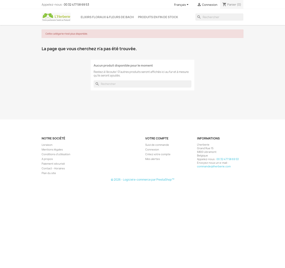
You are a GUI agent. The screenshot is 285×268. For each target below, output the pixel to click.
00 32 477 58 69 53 (76, 5)
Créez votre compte (157, 154)
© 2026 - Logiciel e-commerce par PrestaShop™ (142, 180)
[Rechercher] (219, 17)
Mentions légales (52, 149)
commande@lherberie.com (214, 166)
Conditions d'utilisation (56, 154)
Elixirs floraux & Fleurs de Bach (107, 17)
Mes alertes (152, 159)
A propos (47, 159)
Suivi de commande (157, 145)
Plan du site (49, 173)
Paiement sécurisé (53, 163)
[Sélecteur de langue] (182, 5)
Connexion (152, 149)
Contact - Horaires (53, 168)
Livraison (47, 145)
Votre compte (156, 138)
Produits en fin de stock (158, 17)
